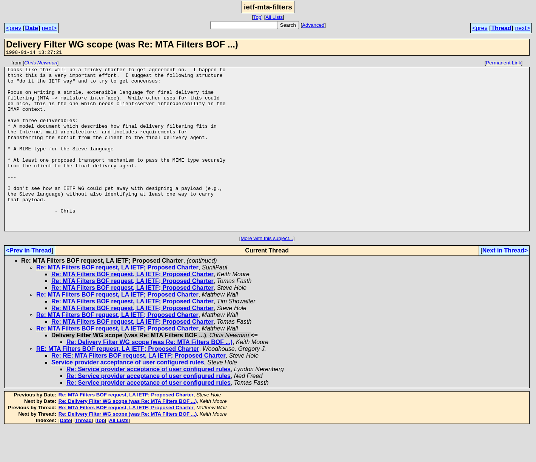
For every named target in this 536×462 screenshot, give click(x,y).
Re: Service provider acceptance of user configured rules (148, 403)
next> (49, 28)
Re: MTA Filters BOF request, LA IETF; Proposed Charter (117, 301)
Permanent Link (503, 64)
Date (31, 28)
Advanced (313, 25)
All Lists (274, 17)
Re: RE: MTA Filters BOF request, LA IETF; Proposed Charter (138, 389)
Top (257, 17)
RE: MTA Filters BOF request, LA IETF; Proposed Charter (117, 382)
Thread (501, 28)
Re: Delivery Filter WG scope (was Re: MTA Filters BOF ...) (149, 376)
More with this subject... (267, 272)
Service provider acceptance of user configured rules (127, 396)
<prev (13, 28)
